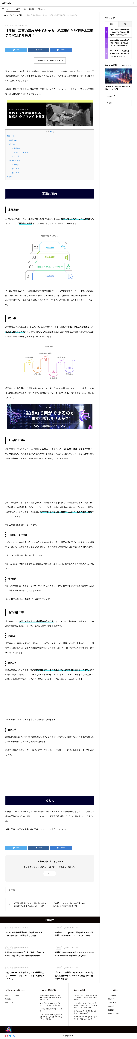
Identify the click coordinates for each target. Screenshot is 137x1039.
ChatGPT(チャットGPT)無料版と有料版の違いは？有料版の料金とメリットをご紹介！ (51, 1017)
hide (51, 131)
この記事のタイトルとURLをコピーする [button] (49, 60)
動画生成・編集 (113, 1013)
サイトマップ (9, 1002)
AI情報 (24, 9)
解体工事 (15, 173)
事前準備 (13, 140)
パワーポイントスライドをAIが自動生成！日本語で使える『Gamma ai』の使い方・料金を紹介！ (85, 1005)
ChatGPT (111, 999)
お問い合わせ (41, 9)
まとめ (9, 177)
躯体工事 (15, 169)
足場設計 (15, 165)
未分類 (13, 890)
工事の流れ (11, 136)
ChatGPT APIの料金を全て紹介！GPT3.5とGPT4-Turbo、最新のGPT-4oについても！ (51, 997)
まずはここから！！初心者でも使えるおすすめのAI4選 (85, 1012)
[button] (3, 9)
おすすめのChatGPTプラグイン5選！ (51, 1010)
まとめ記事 (112, 995)
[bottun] (133, 3)
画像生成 (111, 1006)
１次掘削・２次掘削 (20, 152)
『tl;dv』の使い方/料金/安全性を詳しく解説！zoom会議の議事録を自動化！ (85, 997)
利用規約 (8, 999)
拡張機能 (111, 1010)
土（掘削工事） (15, 148)
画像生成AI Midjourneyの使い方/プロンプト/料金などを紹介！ (85, 1018)
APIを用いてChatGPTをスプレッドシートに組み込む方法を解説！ (51, 1004)
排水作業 (15, 156)
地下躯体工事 (14, 161)
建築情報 (32, 9)
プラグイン (112, 1002)
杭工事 (12, 144)
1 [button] (50, 873)
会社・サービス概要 (13, 9)
